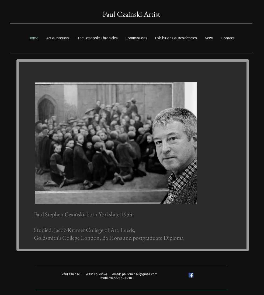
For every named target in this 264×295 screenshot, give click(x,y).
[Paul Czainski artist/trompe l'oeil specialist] (191, 275)
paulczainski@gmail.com (139, 274)
